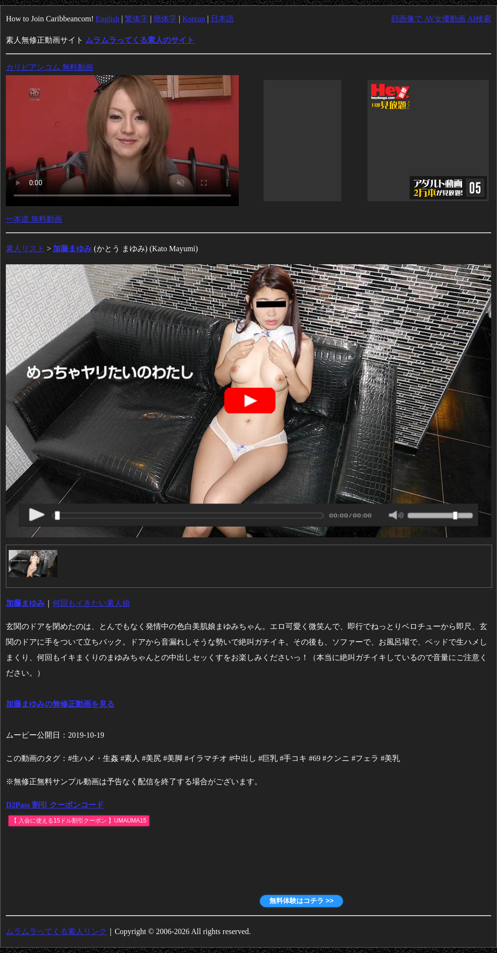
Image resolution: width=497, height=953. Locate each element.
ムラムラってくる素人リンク (56, 931)
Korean (193, 19)
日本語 (222, 19)
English (107, 19)
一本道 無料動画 (34, 219)
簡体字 (165, 19)
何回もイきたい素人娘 (91, 603)
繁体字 (136, 19)
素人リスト (25, 248)
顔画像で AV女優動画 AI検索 (441, 19)
